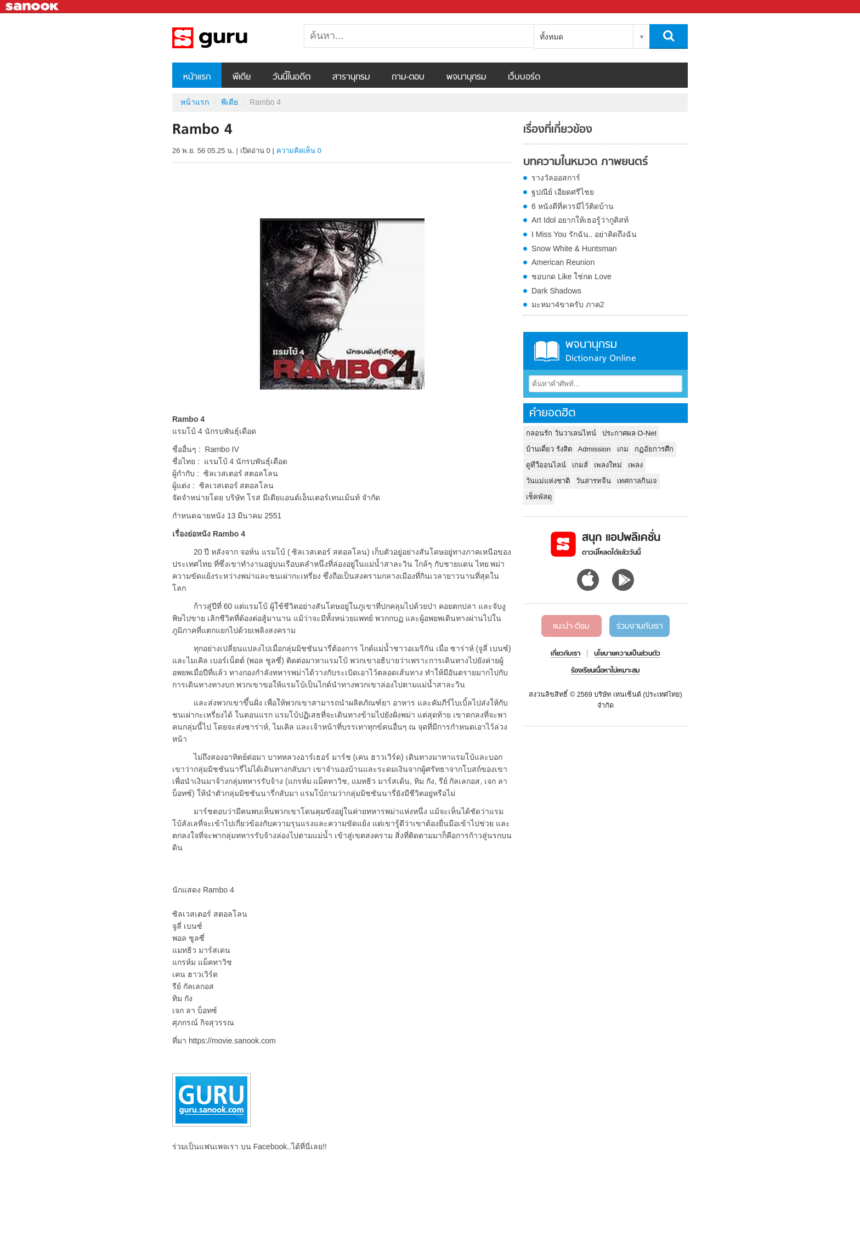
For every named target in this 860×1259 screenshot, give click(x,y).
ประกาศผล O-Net (629, 433)
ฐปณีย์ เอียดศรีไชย (562, 192)
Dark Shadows (556, 290)
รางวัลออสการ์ (555, 177)
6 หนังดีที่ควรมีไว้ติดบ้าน (572, 206)
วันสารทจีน (593, 481)
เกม (623, 449)
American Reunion (563, 262)
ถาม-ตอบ (408, 77)
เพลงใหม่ (608, 465)
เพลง (635, 465)
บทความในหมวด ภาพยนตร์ (585, 162)
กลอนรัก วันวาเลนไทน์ (561, 433)
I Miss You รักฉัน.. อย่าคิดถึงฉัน (584, 234)
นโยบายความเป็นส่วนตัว (627, 653)
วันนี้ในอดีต (291, 77)
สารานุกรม (351, 77)
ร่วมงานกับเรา (639, 626)
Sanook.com (32, 7)
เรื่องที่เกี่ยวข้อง (557, 130)
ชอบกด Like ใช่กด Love (571, 276)
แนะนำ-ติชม (571, 626)
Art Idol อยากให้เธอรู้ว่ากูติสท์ (580, 220)
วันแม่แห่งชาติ (548, 481)
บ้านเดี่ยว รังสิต (549, 449)
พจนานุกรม (466, 77)
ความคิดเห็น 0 (298, 150)
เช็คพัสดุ (539, 497)
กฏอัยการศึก (654, 449)
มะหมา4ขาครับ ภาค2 (567, 304)
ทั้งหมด (551, 36)
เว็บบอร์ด (524, 77)
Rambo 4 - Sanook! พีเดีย (229, 38)
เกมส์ (580, 465)
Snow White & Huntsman (574, 248)
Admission (594, 449)
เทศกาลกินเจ (637, 481)
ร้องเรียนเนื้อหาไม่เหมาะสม (605, 670)
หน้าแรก (197, 77)
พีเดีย (242, 77)
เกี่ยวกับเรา (565, 653)
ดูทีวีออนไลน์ (546, 465)
